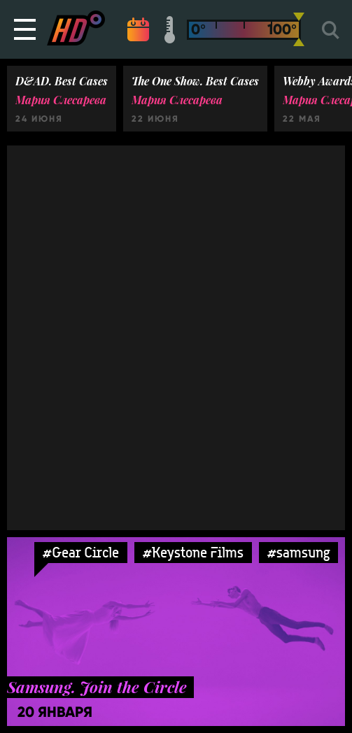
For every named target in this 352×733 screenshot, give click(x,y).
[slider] (299, 29)
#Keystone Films (193, 552)
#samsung (298, 552)
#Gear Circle (81, 552)
